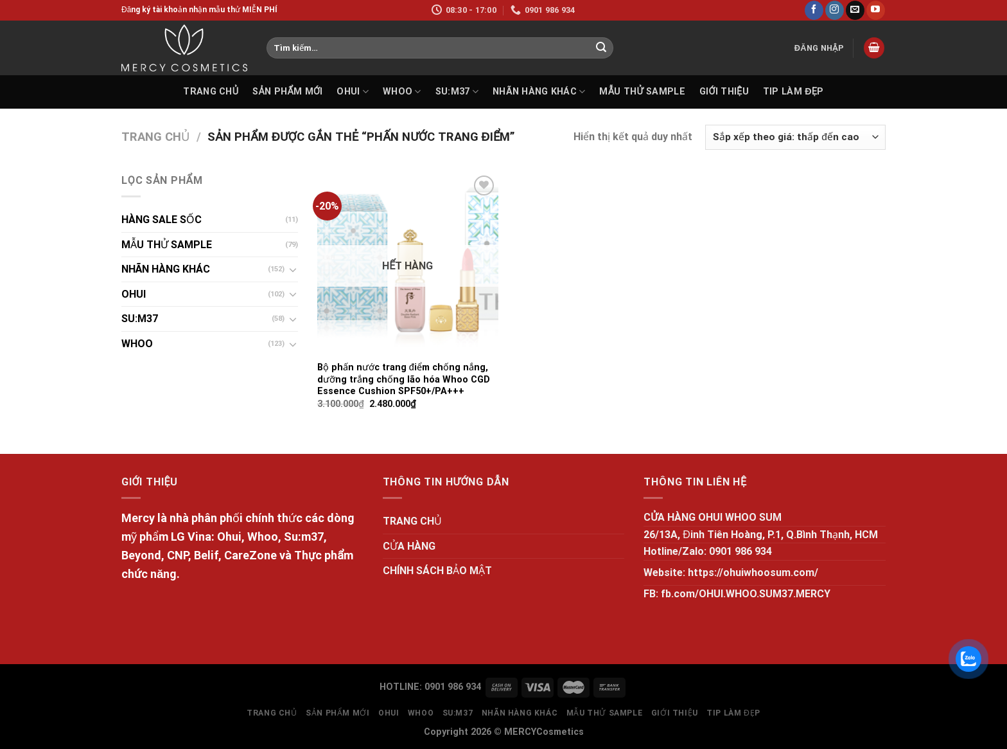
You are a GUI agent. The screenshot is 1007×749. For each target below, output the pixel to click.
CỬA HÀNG (409, 546)
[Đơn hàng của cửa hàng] (795, 137)
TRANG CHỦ (210, 91)
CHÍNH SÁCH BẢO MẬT (437, 570)
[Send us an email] (855, 10)
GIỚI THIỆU (724, 91)
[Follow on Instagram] (834, 10)
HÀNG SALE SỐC (161, 219)
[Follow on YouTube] (875, 10)
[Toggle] (293, 269)
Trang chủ (155, 136)
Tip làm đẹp (793, 91)
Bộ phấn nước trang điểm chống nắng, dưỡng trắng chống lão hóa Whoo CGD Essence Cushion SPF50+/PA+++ (403, 379)
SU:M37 (456, 92)
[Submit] (601, 48)
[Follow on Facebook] (814, 10)
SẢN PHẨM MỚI (287, 91)
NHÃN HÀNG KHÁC (539, 92)
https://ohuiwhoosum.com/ (753, 572)
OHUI (353, 92)
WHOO (402, 92)
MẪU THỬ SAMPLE (642, 91)
